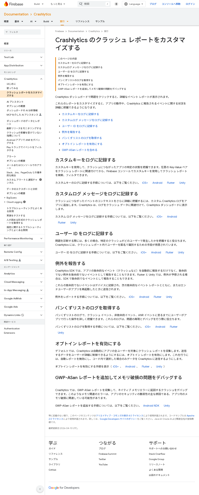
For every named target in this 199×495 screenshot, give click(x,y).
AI (31, 21)
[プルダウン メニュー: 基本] (23, 21)
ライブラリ (54, 464)
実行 (106, 31)
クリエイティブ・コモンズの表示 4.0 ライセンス (119, 415)
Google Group (156, 459)
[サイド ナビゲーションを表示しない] (40, 489)
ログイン (190, 3)
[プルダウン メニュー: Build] (44, 4)
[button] (19, 57)
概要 (6, 21)
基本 (17, 21)
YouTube (103, 464)
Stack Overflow (157, 453)
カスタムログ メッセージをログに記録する (87, 120)
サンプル (100, 21)
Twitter (102, 459)
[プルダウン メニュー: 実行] (69, 21)
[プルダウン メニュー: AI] (36, 21)
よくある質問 (156, 469)
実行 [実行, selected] (62, 21)
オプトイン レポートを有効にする (82, 144)
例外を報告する (71, 132)
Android (157, 183)
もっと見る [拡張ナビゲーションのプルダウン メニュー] (56, 3)
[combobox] (94, 4)
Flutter (171, 183)
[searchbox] (22, 32)
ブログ (153, 3)
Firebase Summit (107, 453)
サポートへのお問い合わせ (163, 448)
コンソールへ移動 (171, 3)
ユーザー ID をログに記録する (80, 126)
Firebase (59, 31)
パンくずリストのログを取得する (82, 138)
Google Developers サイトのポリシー (118, 419)
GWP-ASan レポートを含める (79, 150)
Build (37, 3)
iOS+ (145, 183)
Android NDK (151, 405)
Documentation (16, 14)
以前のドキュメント (159, 475)
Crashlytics (42, 14)
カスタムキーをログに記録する (80, 114)
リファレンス (82, 21)
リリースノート (157, 464)
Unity (182, 183)
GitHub (52, 469)
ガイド (52, 448)
